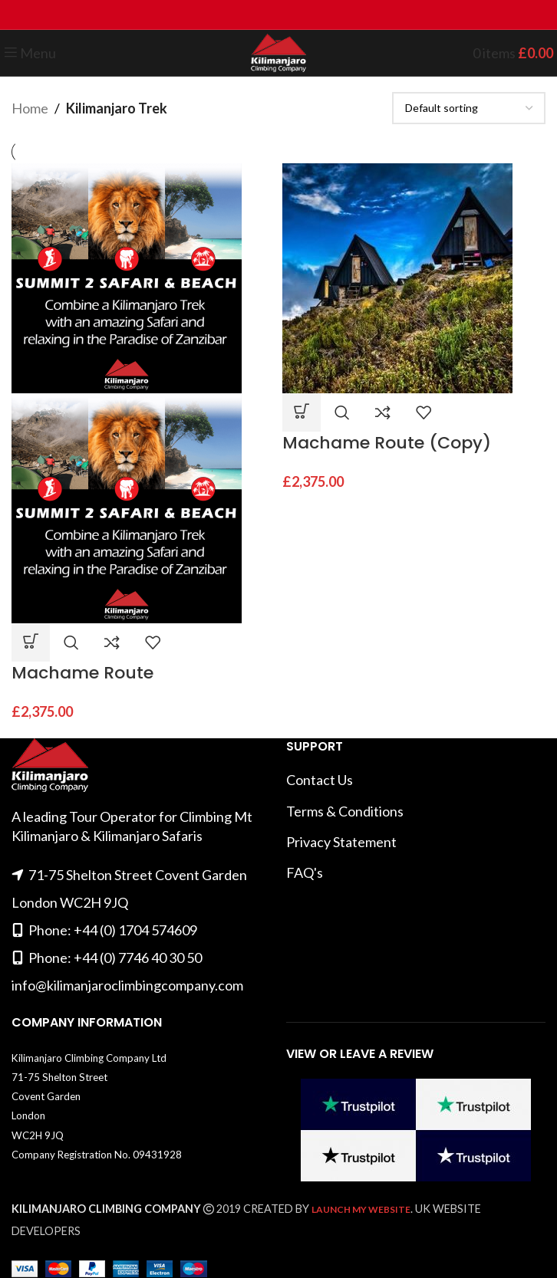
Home (30, 108)
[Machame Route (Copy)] (397, 276)
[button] (31, 642)
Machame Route (82, 673)
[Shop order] (468, 108)
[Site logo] (278, 51)
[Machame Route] (127, 276)
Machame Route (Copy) (386, 443)
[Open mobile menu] (30, 52)
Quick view (71, 642)
